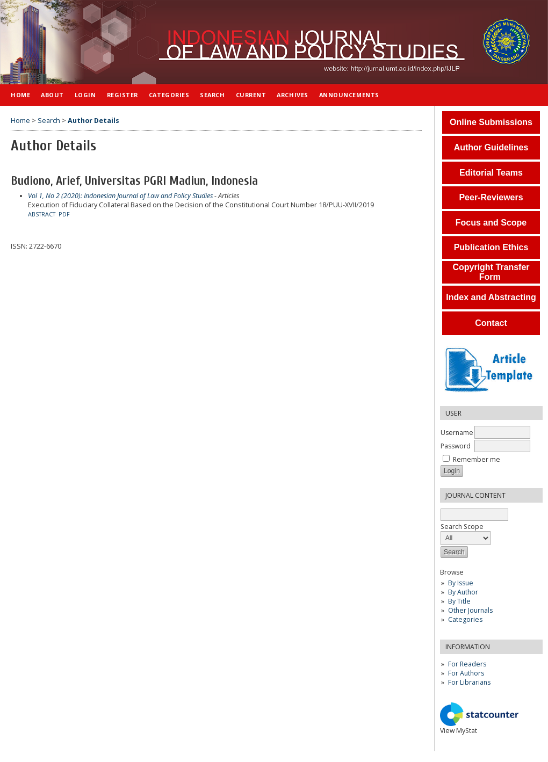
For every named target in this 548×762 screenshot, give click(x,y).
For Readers (467, 664)
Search (212, 95)
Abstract (41, 214)
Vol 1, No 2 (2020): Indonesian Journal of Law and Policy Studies (120, 195)
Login (85, 95)
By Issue (460, 582)
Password (456, 446)
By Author (463, 592)
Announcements (349, 95)
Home (20, 95)
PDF (64, 214)
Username (457, 432)
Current (251, 95)
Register (122, 95)
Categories (465, 619)
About (52, 95)
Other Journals (470, 610)
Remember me (476, 459)
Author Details (93, 120)
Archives (292, 95)
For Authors (466, 673)
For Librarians (469, 682)
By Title (459, 601)
